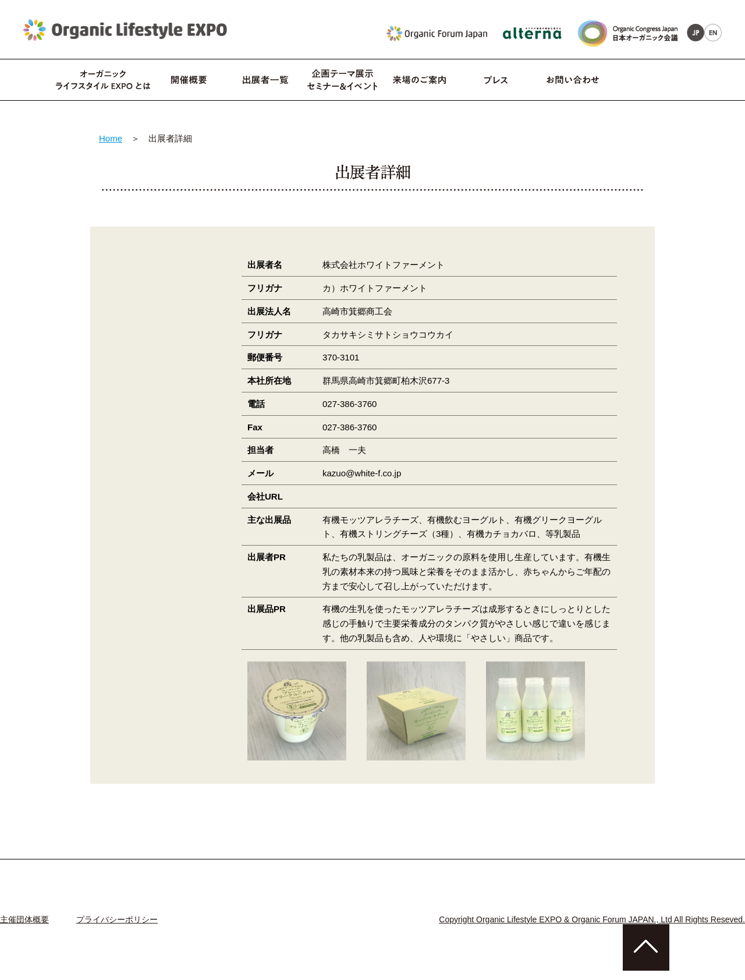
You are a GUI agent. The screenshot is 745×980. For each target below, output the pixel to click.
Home (110, 138)
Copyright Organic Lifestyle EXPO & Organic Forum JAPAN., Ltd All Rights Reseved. (592, 919)
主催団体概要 (24, 919)
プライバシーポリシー (117, 919)
